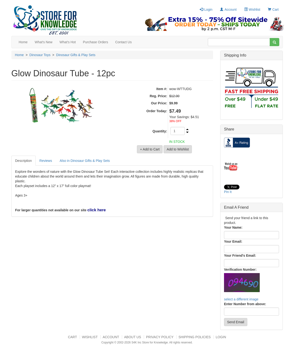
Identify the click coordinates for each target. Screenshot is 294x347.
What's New (43, 42)
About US (132, 337)
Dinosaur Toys (40, 55)
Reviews (46, 161)
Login (206, 9)
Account (228, 9)
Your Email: (233, 241)
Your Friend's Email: (240, 255)
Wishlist (252, 9)
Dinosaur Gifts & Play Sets (75, 55)
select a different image (241, 299)
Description (23, 161)
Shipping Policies (195, 337)
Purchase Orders (95, 42)
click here (96, 210)
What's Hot (68, 42)
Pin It (228, 192)
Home (23, 42)
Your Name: (233, 227)
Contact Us (123, 42)
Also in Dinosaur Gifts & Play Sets (85, 161)
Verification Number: (240, 269)
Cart (273, 9)
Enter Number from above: (245, 304)
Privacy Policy (159, 337)
